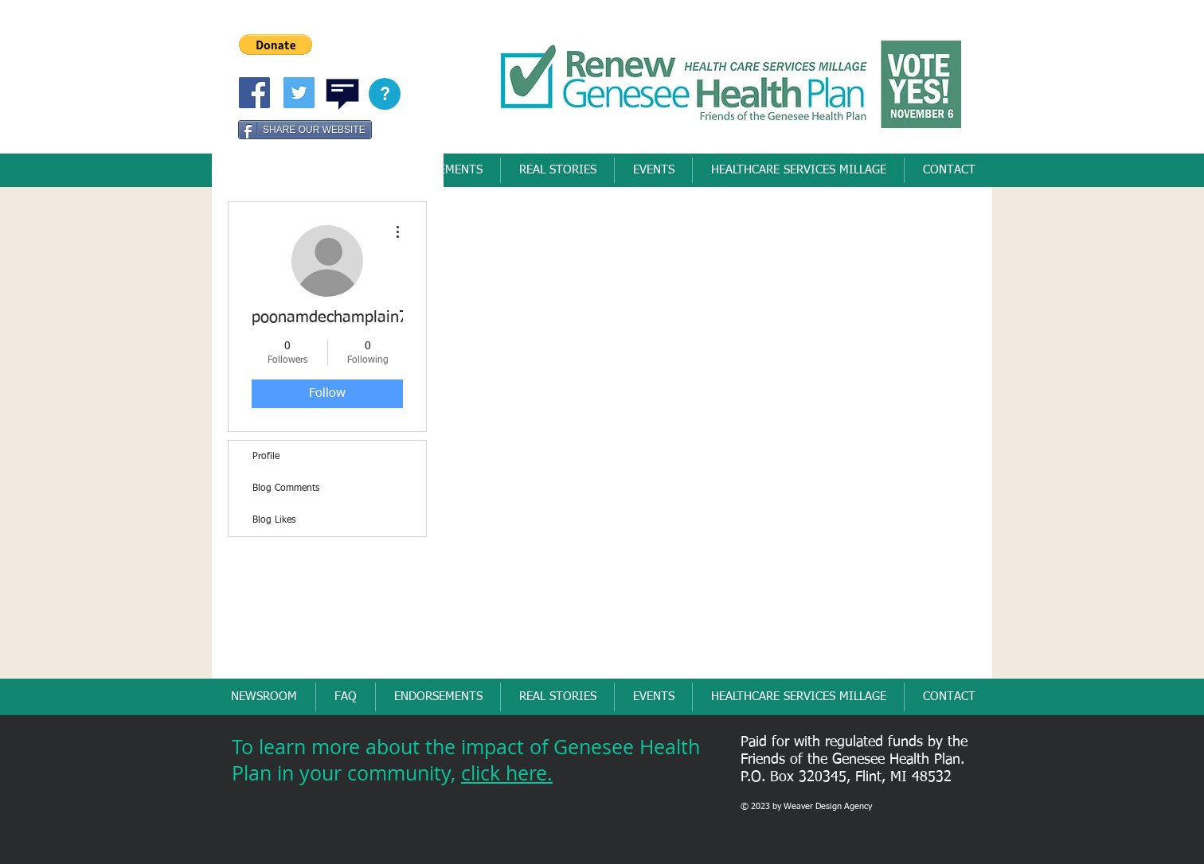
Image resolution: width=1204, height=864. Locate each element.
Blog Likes (273, 520)
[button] (275, 44)
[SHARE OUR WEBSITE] (305, 129)
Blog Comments (285, 488)
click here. (507, 773)
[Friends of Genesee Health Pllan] (254, 92)
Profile (266, 456)
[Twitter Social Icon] (299, 92)
